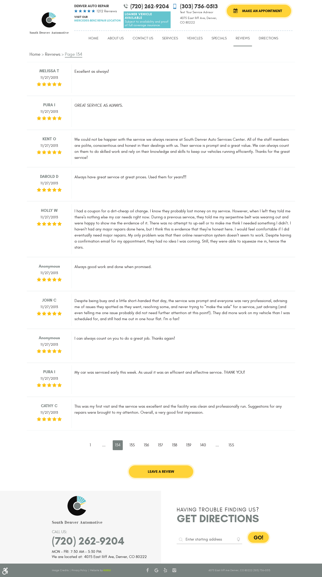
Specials (219, 38)
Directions (268, 38)
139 (188, 445)
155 (231, 445)
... (104, 445)
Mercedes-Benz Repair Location (97, 20)
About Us (116, 38)
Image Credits (60, 570)
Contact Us (143, 38)
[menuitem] (93, 38)
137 (160, 445)
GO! (258, 537)
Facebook (147, 570)
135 (132, 445)
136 (146, 445)
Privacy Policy (79, 570)
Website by (100, 570)
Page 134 (73, 54)
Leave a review (161, 471)
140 (203, 445)
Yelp (165, 570)
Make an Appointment (262, 11)
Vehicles (195, 38)
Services (170, 38)
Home (94, 38)
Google (156, 570)
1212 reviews (107, 11)
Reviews (243, 38)
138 (174, 445)
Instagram (174, 570)
